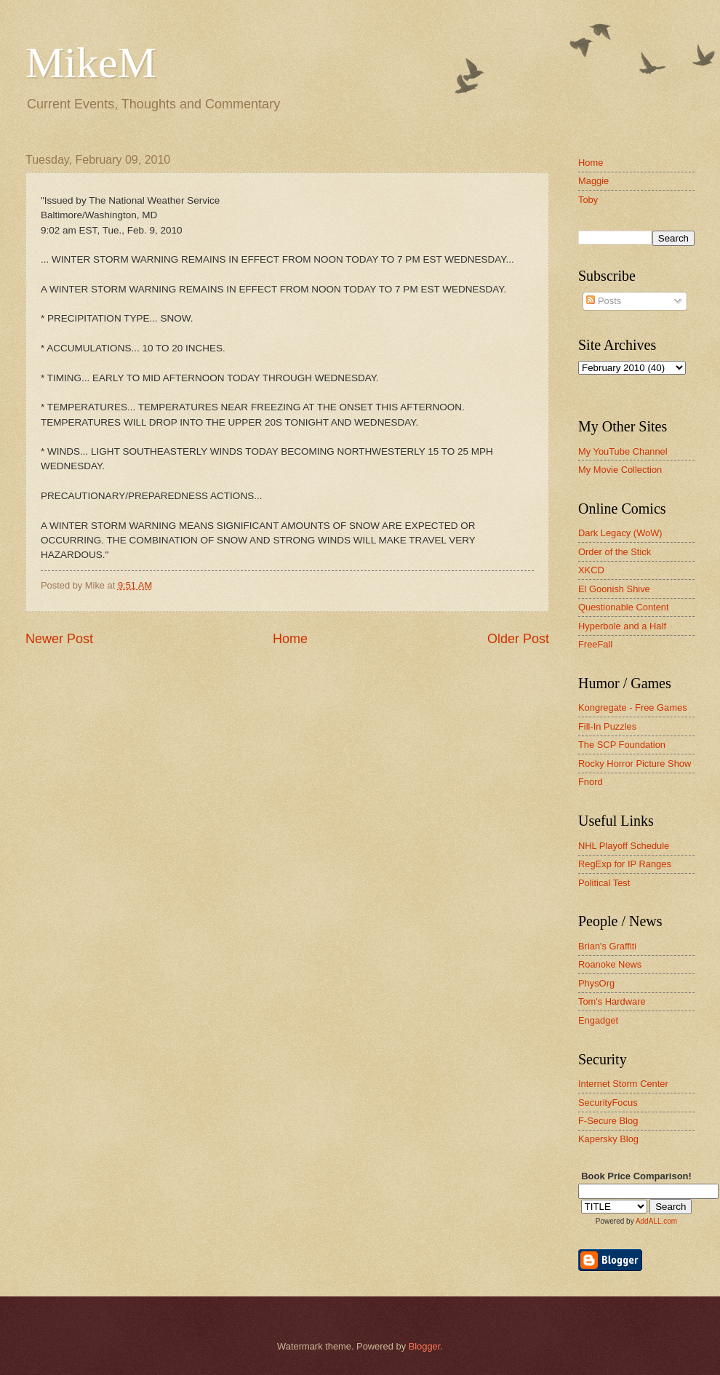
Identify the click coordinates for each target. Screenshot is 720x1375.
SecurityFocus (608, 1102)
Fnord (590, 781)
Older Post (518, 638)
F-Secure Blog (608, 1120)
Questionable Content (623, 607)
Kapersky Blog (608, 1138)
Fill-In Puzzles (607, 726)
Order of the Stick (614, 551)
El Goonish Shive (614, 588)
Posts (603, 300)
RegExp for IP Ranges (624, 863)
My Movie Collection (620, 469)
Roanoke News (609, 964)
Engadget (598, 1020)
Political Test (604, 882)
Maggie (593, 180)
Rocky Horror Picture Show (634, 763)
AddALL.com (656, 1221)
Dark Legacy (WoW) (620, 532)
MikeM (90, 63)
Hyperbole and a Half (622, 626)
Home (290, 638)
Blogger (425, 1346)
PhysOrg (596, 983)
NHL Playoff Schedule (623, 845)
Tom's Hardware (612, 1001)
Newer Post (59, 638)
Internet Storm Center (623, 1083)
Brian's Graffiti (607, 946)
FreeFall (595, 644)
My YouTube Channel (623, 451)
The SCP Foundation (621, 744)
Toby (588, 199)
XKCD (591, 570)
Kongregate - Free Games (632, 707)
